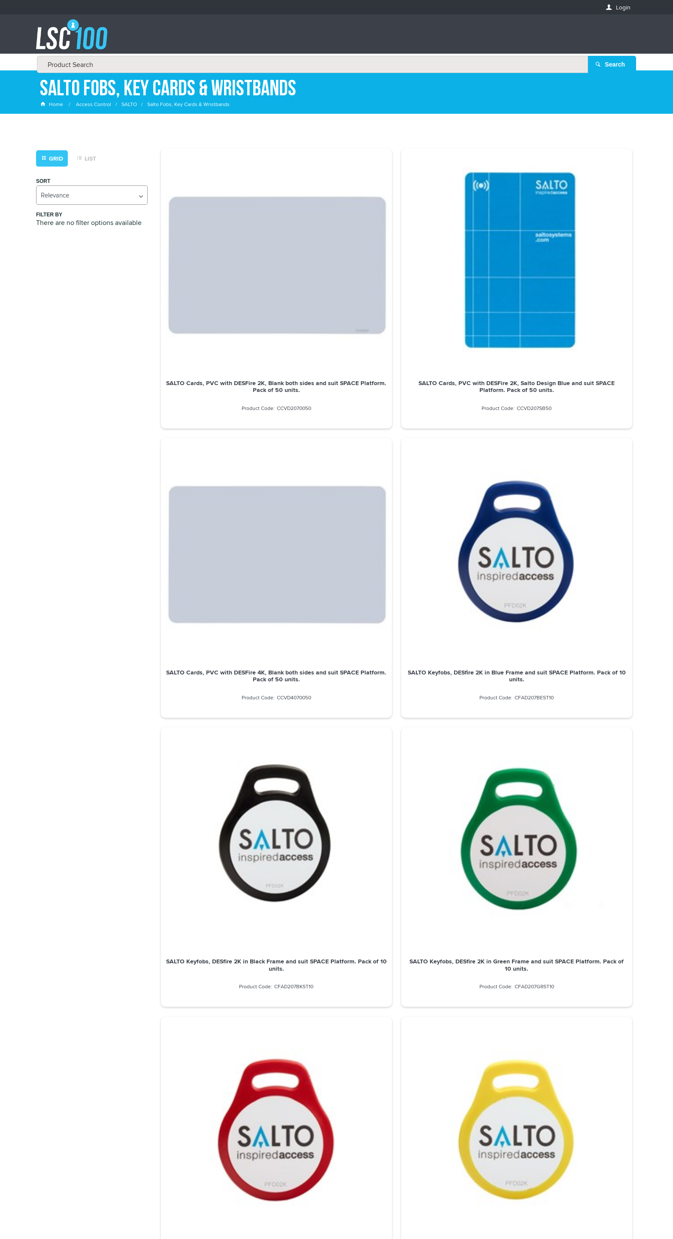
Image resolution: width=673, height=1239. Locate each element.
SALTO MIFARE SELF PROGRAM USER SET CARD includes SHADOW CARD (456, 777)
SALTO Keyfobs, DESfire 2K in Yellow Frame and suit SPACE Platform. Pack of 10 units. (577, 439)
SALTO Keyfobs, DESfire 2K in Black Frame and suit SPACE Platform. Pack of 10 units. (216, 439)
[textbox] (334, 38)
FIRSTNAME (55, 1079)
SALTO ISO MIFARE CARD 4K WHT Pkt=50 (576, 773)
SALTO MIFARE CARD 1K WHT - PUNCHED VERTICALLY (216, 773)
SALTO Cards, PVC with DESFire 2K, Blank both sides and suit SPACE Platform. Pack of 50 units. (216, 270)
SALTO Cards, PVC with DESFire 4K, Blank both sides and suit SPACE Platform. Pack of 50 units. (456, 270)
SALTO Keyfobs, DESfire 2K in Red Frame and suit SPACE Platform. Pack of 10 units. (456, 439)
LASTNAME (54, 1110)
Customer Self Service (354, 1214)
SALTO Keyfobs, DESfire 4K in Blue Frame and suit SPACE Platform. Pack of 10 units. (216, 608)
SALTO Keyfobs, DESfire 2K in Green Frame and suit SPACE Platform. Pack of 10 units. (336, 439)
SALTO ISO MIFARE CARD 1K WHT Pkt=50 (576, 605)
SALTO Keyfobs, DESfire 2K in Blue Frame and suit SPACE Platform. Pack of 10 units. (577, 270)
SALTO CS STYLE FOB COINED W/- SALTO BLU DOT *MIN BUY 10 (336, 605)
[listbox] (92, 195)
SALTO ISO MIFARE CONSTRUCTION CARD (336, 773)
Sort (43, 182)
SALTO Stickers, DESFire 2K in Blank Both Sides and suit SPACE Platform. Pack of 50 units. (456, 608)
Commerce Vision (413, 1214)
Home (52, 105)
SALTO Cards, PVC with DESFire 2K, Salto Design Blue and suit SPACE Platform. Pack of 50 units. (336, 270)
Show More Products (400, 830)
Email (48, 1048)
